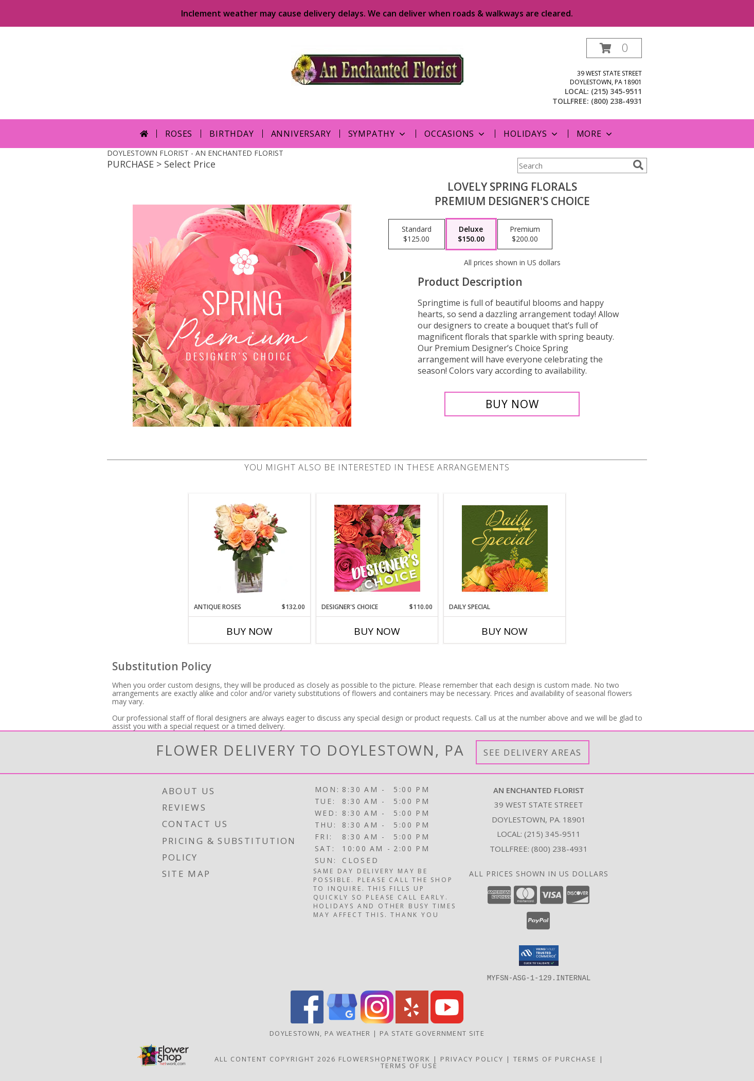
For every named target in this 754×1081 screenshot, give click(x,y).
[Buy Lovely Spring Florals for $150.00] (512, 404)
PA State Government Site (432, 1032)
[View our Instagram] (377, 1020)
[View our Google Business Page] (342, 1020)
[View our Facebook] (307, 1020)
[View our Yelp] (412, 1020)
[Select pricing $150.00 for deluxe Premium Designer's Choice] (471, 234)
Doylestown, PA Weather (320, 1032)
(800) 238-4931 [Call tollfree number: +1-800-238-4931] (616, 101)
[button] (614, 48)
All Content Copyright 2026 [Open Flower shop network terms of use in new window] (275, 1058)
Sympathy (377, 133)
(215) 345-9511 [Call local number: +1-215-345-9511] (616, 91)
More (595, 133)
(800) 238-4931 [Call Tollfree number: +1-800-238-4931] (559, 849)
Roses (178, 133)
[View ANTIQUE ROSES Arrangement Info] (250, 548)
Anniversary (301, 133)
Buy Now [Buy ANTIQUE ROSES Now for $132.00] (249, 631)
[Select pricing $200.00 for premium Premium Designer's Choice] (525, 234)
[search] (638, 165)
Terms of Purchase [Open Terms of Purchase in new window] (555, 1058)
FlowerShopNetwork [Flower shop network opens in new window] (384, 1058)
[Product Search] (573, 165)
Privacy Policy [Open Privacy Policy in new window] (472, 1058)
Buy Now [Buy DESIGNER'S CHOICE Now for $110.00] (377, 631)
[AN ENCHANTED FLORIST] (377, 68)
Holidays (531, 133)
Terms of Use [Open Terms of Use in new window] (409, 1065)
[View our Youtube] (446, 1020)
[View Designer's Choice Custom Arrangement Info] (377, 548)
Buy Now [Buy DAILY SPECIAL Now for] (504, 631)
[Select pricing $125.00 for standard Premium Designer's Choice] (416, 234)
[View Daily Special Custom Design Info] (505, 548)
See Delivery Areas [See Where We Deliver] (532, 752)
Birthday (231, 133)
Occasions (455, 133)
